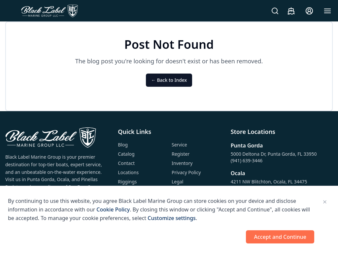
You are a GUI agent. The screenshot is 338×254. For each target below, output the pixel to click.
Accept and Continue (280, 236)
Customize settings (172, 218)
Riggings (127, 181)
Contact (126, 163)
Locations (128, 172)
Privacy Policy (186, 172)
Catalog (126, 154)
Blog (123, 145)
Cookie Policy (113, 209)
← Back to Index (169, 80)
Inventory (182, 163)
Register (180, 154)
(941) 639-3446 (247, 160)
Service (179, 145)
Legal (177, 181)
